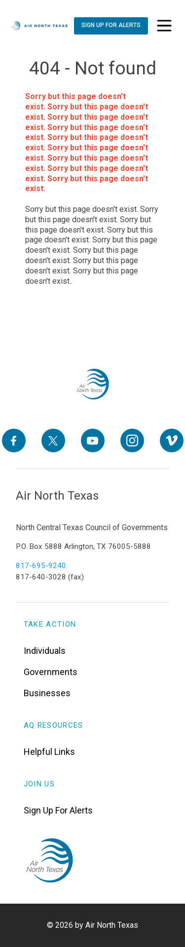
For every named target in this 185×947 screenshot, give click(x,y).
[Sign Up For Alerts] (110, 25)
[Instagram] (132, 440)
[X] (53, 440)
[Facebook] (14, 440)
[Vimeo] (172, 440)
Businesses (47, 693)
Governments (50, 672)
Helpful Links (49, 751)
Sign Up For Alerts (58, 810)
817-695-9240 (41, 565)
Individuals (45, 650)
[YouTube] (93, 440)
